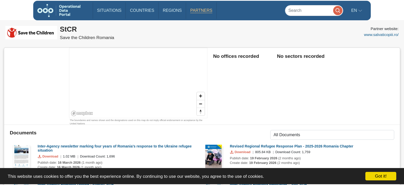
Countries (142, 10)
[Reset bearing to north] (201, 111)
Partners (201, 10)
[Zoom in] (201, 96)
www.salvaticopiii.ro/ (381, 34)
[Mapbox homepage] (82, 113)
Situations (109, 10)
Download (48, 156)
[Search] (314, 10)
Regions (172, 10)
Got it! (380, 176)
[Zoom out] (201, 104)
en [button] (354, 10)
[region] (138, 83)
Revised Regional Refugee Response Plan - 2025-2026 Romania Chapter (291, 146)
